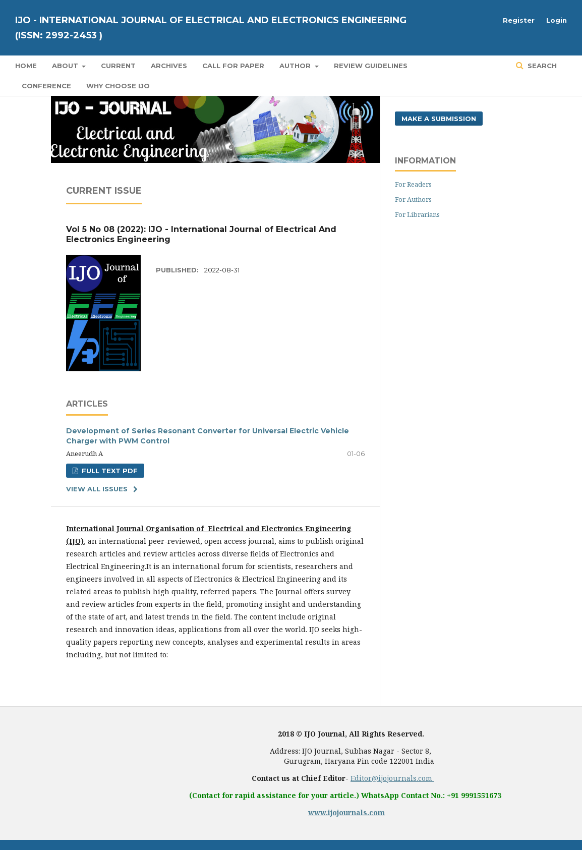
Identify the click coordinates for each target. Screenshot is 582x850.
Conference (46, 86)
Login (556, 20)
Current (118, 66)
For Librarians (417, 214)
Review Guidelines (371, 66)
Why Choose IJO (118, 86)
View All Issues (97, 489)
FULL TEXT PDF (109, 471)
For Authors (413, 199)
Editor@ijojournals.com (392, 778)
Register (519, 20)
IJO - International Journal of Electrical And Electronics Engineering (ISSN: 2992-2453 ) (210, 28)
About (66, 66)
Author (296, 66)
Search (541, 66)
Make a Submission (438, 119)
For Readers (413, 184)
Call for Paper (233, 66)
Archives (169, 66)
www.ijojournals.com (346, 812)
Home (26, 66)
